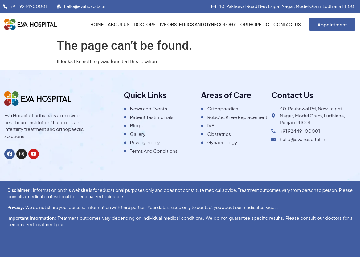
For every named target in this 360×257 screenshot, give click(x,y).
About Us (118, 24)
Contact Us (287, 24)
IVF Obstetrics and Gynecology (198, 24)
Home (97, 24)
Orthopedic (254, 24)
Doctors (145, 24)
